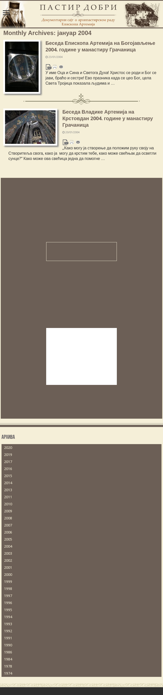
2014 (8, 483)
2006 (8, 532)
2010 (8, 504)
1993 (8, 624)
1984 (8, 659)
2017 (8, 461)
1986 (8, 652)
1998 (8, 588)
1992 (8, 631)
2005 (8, 539)
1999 (8, 581)
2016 (8, 469)
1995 (8, 610)
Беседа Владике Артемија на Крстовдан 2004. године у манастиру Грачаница (107, 118)
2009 (8, 511)
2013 (8, 490)
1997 (8, 595)
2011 (8, 497)
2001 (8, 567)
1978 (8, 666)
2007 (8, 525)
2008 (8, 518)
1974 (8, 673)
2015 (8, 476)
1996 (8, 603)
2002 (8, 560)
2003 (8, 553)
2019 (8, 454)
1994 (8, 617)
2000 (8, 574)
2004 (8, 546)
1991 (8, 638)
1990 (8, 645)
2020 (8, 447)
